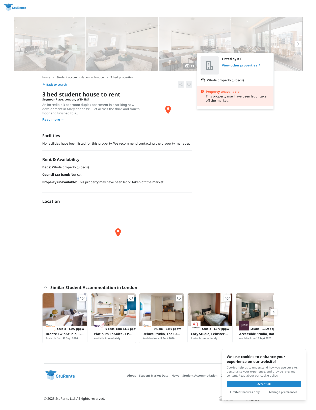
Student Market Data (153, 375)
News (175, 375)
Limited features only (245, 392)
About (131, 375)
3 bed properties (121, 77)
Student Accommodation (199, 375)
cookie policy (268, 375)
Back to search (54, 84)
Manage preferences (283, 392)
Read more (53, 119)
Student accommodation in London (80, 77)
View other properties (242, 65)
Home (46, 77)
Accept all (264, 384)
